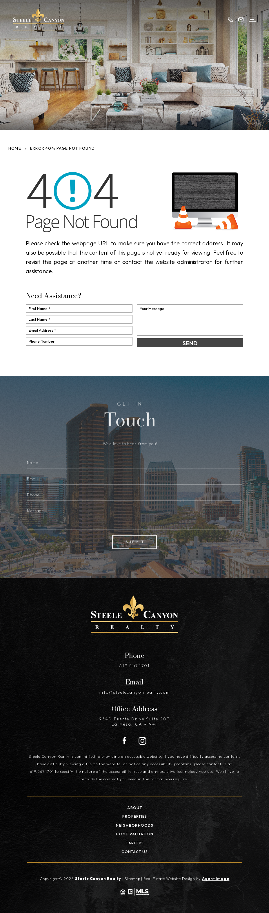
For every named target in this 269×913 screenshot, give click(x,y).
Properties (134, 816)
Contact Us (134, 851)
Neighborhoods (134, 825)
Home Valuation (135, 834)
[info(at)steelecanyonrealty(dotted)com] (240, 19)
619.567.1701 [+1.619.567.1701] (134, 665)
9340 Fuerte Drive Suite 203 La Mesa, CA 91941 (134, 721)
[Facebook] (124, 741)
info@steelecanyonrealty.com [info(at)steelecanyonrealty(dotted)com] (134, 692)
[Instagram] (142, 741)
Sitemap (132, 878)
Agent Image (216, 878)
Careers (135, 843)
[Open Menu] (252, 19)
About (134, 807)
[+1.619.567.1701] (230, 19)
